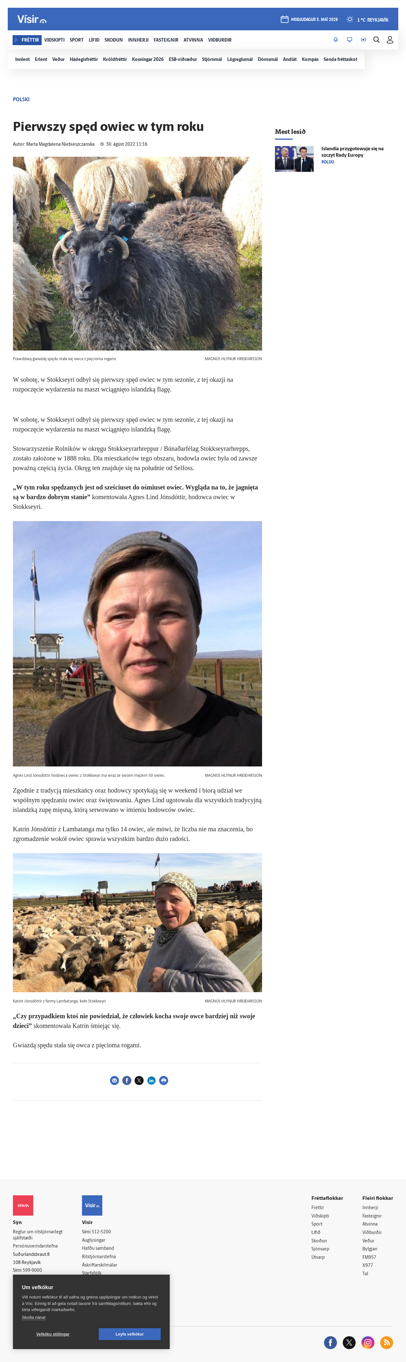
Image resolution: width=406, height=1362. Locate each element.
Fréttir (317, 1208)
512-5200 (101, 1232)
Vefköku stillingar (53, 1334)
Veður (368, 1241)
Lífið (315, 1232)
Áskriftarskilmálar (99, 1265)
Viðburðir (372, 1232)
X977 (367, 1265)
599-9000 (32, 1270)
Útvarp (318, 1257)
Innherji (370, 1208)
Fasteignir (372, 1216)
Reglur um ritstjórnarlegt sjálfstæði (38, 1235)
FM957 (369, 1257)
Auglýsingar (93, 1240)
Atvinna (370, 1224)
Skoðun (319, 1241)
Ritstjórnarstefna (99, 1257)
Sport (316, 1224)
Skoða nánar (34, 1317)
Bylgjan (369, 1249)
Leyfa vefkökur (130, 1334)
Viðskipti (320, 1216)
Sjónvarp (320, 1249)
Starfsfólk (91, 1273)
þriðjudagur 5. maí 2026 (314, 20)
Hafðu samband (98, 1248)
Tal (365, 1274)
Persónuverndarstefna (35, 1246)
